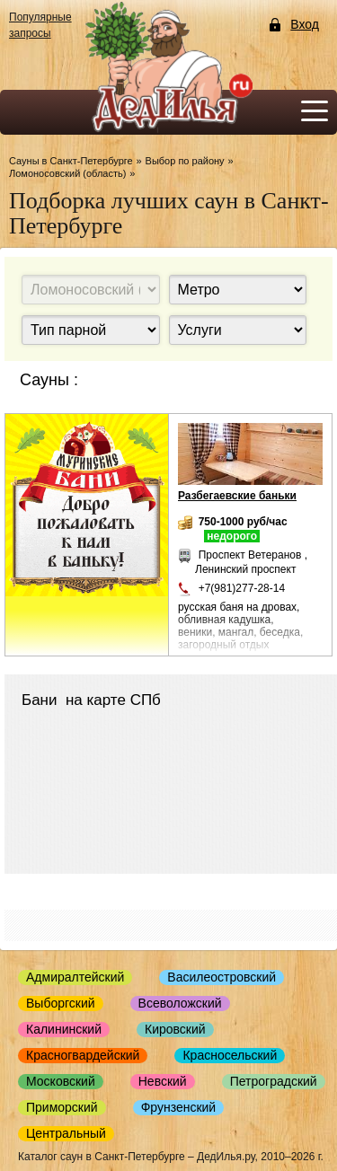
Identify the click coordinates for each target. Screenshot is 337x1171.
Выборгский (60, 1003)
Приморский (62, 1107)
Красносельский (229, 1055)
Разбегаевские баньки (237, 495)
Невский (162, 1081)
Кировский (175, 1029)
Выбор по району (185, 160)
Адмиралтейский (75, 977)
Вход (304, 24)
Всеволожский (180, 1003)
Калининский (64, 1029)
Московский (60, 1081)
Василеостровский (221, 977)
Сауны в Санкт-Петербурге (71, 160)
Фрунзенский (179, 1107)
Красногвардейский (82, 1055)
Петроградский (273, 1081)
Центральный (66, 1133)
